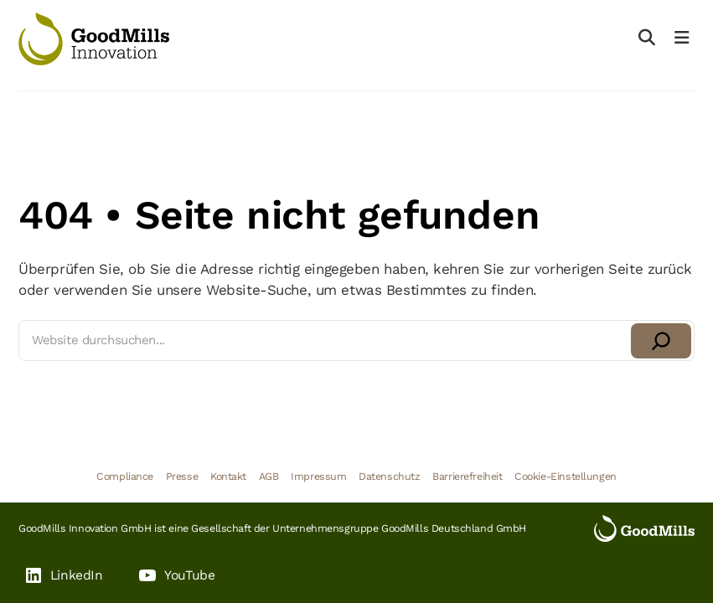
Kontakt (228, 476)
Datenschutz (389, 476)
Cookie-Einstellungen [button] (565, 476)
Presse (182, 476)
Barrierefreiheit (467, 476)
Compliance (124, 476)
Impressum (318, 476)
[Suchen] (661, 340)
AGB (269, 476)
